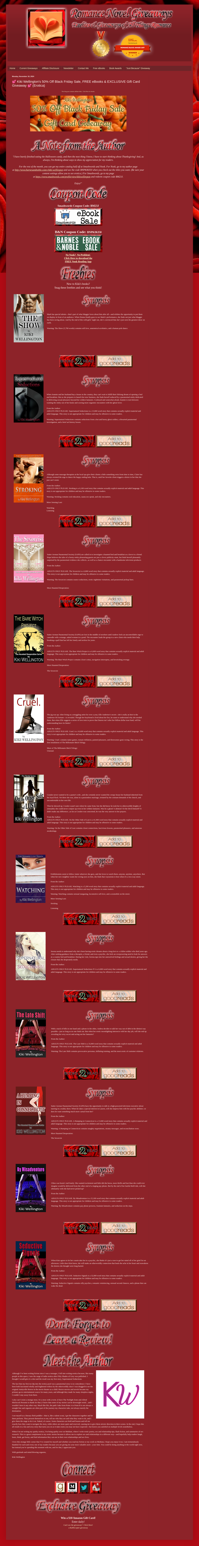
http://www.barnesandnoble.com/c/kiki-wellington (39, 170)
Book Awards (115, 68)
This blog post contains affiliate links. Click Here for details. (78, 91)
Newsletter (68, 68)
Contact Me (83, 68)
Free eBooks (99, 68)
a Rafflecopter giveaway (78, 1528)
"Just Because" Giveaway (138, 68)
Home (12, 68)
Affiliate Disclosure (50, 68)
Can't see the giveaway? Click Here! (78, 1525)
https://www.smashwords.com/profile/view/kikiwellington (63, 176)
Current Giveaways (28, 68)
